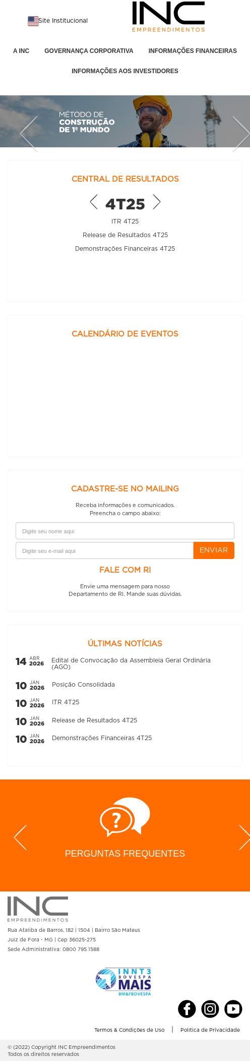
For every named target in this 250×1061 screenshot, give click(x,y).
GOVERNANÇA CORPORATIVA (88, 50)
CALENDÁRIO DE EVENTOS (125, 334)
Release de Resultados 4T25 (125, 235)
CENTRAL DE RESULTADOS (125, 179)
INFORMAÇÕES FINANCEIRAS (193, 50)
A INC (21, 50)
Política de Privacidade (210, 1030)
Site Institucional (63, 21)
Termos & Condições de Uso (129, 1030)
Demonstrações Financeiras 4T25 (125, 249)
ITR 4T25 (125, 221)
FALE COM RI (125, 570)
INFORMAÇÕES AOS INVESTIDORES (125, 71)
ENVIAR (214, 550)
